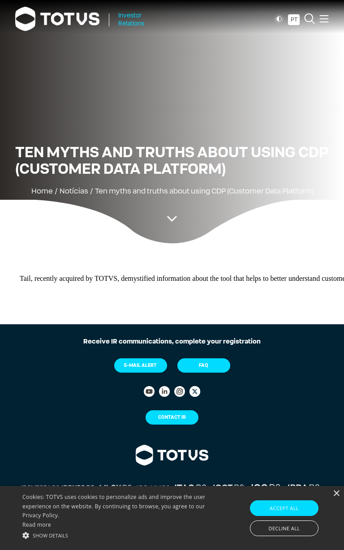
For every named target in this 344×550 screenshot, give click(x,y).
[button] (119, 535)
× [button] (336, 493)
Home (42, 191)
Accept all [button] (284, 508)
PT (294, 20)
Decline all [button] (284, 528)
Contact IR (172, 417)
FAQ (203, 365)
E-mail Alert (140, 365)
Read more (36, 525)
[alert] (172, 518)
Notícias (74, 191)
